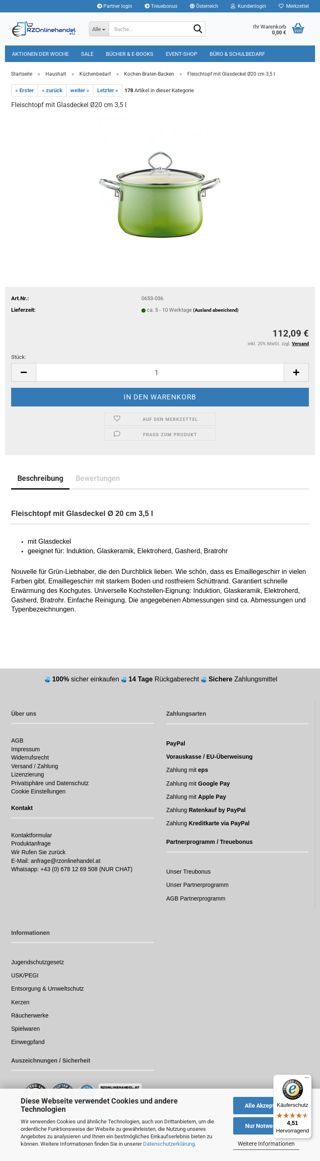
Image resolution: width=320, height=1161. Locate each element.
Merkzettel (294, 6)
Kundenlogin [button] (248, 6)
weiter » (79, 90)
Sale (87, 54)
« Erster (24, 90)
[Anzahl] (160, 372)
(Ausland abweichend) (216, 310)
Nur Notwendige (266, 1126)
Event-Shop (181, 54)
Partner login (114, 6)
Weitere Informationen (266, 1143)
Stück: (18, 357)
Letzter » (107, 90)
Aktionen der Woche (40, 54)
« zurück (52, 90)
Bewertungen (98, 478)
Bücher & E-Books (129, 54)
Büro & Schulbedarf (237, 54)
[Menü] (307, 1080)
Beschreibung (40, 478)
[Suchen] (197, 29)
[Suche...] (99, 29)
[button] (204, 6)
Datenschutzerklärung (169, 1144)
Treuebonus (161, 6)
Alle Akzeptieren (266, 1105)
